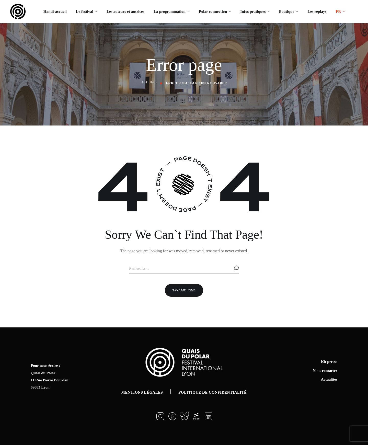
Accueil (149, 82)
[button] (184, 290)
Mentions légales (142, 392)
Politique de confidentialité (212, 392)
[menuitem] (340, 11)
